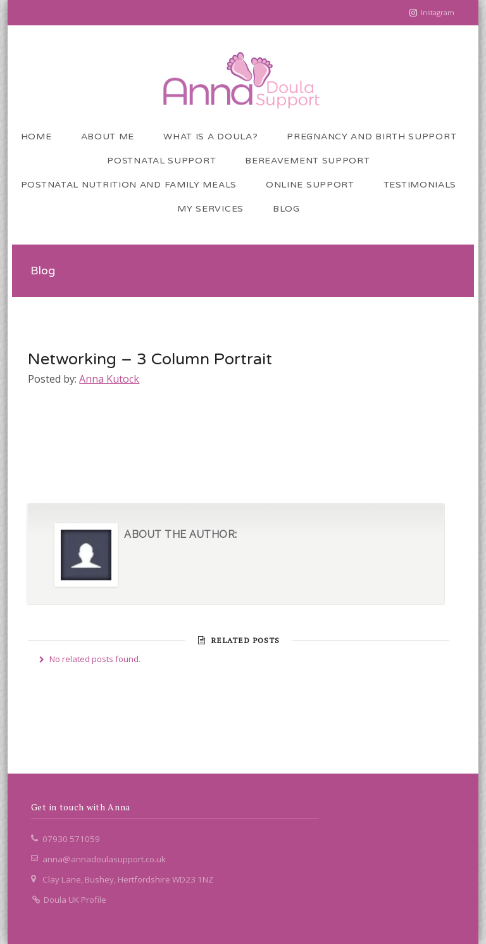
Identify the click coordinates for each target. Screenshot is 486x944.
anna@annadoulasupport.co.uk (104, 859)
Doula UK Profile (68, 899)
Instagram (437, 12)
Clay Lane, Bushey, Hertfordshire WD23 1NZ (127, 879)
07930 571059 (71, 839)
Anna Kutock (109, 379)
